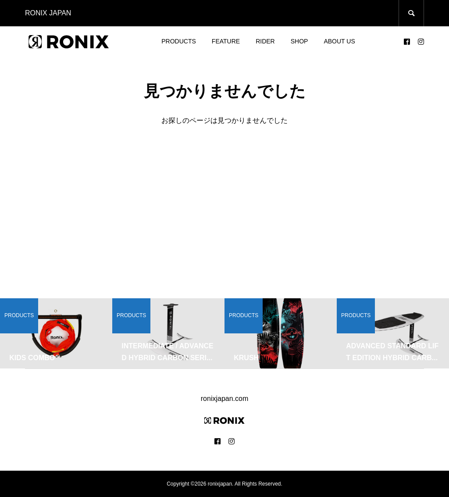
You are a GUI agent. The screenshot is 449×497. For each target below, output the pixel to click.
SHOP (299, 41)
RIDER (265, 41)
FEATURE (226, 41)
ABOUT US (339, 41)
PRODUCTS (178, 41)
